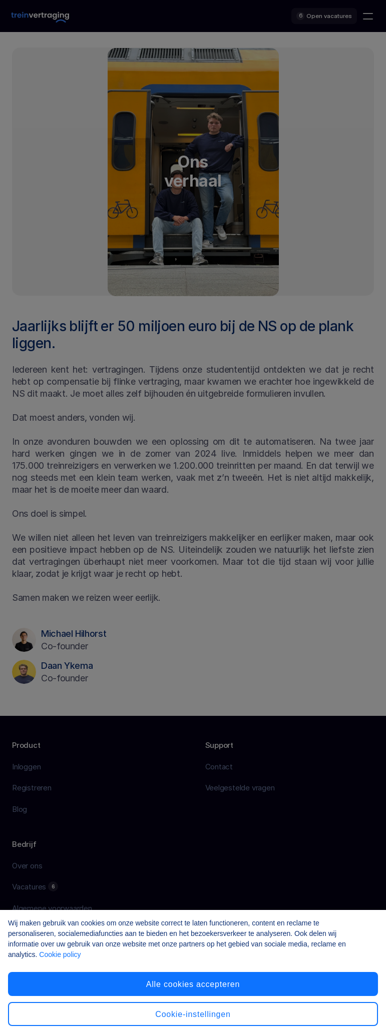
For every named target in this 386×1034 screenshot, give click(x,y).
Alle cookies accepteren (193, 984)
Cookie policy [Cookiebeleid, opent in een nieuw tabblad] (60, 954)
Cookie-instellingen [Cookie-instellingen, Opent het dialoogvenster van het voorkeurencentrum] (192, 1014)
